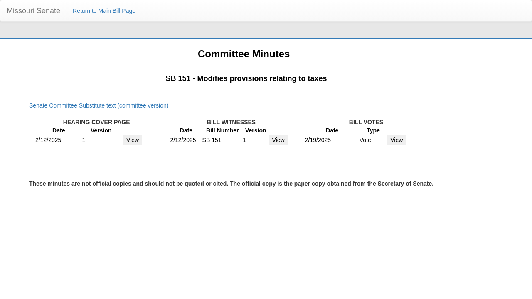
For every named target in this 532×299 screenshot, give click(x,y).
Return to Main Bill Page (104, 10)
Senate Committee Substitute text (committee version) (98, 105)
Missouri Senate (33, 11)
